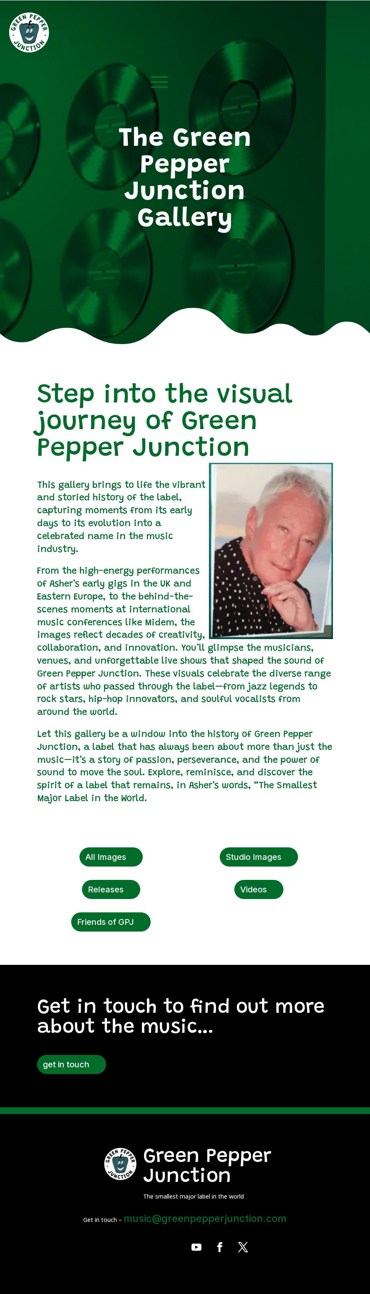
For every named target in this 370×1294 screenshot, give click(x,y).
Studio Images (253, 857)
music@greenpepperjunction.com (205, 1218)
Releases (106, 889)
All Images (105, 857)
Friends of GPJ (105, 922)
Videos (253, 889)
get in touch (66, 1064)
